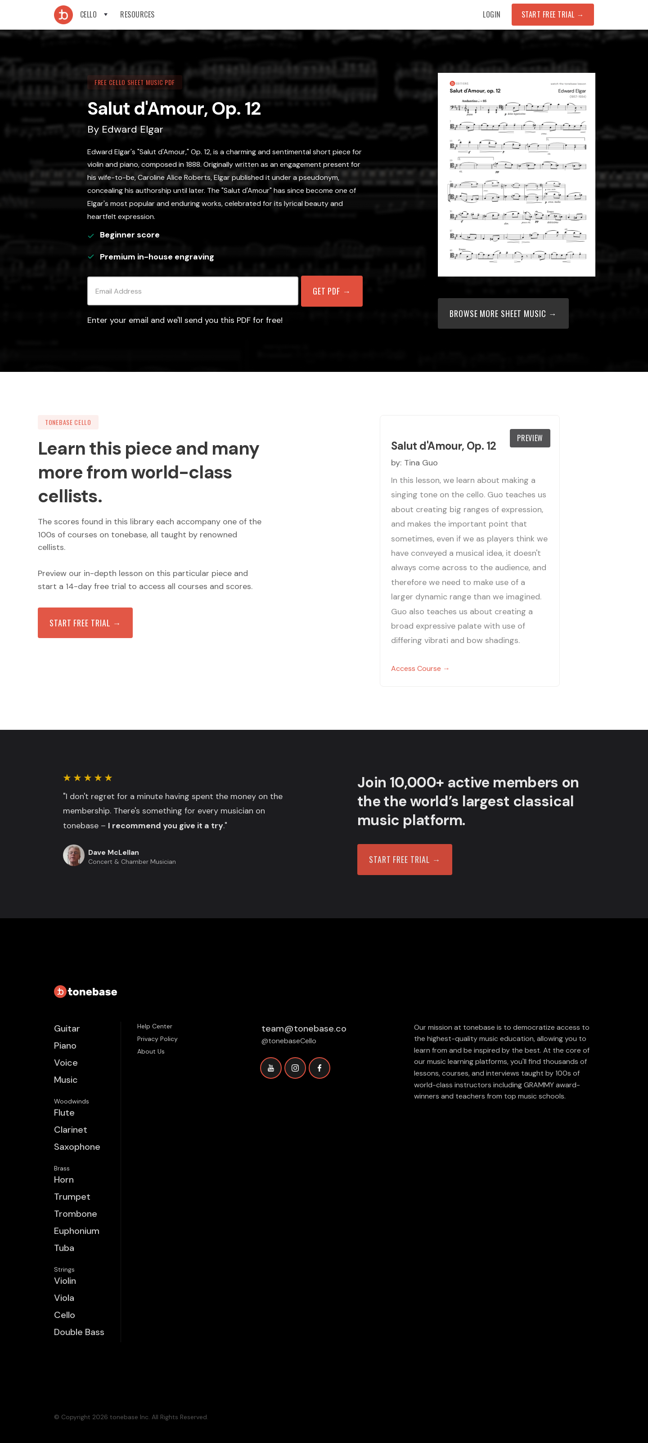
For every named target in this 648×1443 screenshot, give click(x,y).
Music (66, 1080)
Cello (64, 1315)
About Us (151, 1051)
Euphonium (76, 1231)
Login (492, 14)
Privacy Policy (157, 1039)
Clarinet (70, 1129)
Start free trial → (85, 623)
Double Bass (79, 1332)
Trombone (75, 1214)
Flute (64, 1112)
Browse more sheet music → (503, 313)
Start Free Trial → (553, 14)
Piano (65, 1045)
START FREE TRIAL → (405, 859)
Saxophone (77, 1147)
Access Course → (420, 668)
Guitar (67, 1028)
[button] (95, 14)
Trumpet (72, 1196)
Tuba (64, 1248)
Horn (64, 1179)
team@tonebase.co (303, 1028)
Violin (65, 1281)
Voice (66, 1062)
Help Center (154, 1026)
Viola (64, 1298)
